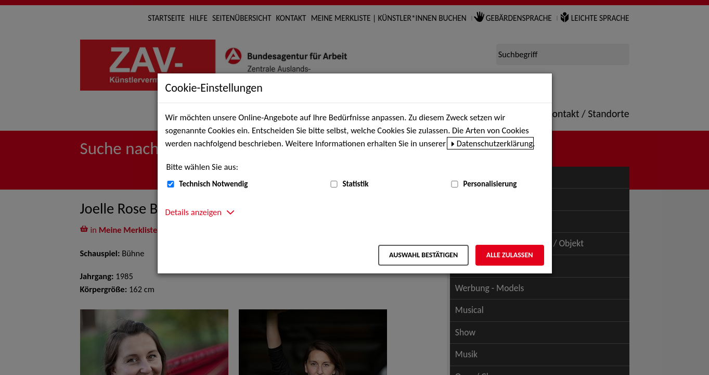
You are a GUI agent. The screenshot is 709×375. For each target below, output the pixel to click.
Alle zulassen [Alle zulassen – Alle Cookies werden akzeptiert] (509, 255)
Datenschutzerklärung (495, 143)
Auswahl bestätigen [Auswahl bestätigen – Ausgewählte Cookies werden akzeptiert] (423, 255)
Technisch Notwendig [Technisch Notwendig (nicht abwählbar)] (213, 184)
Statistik (355, 184)
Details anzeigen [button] (193, 212)
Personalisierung (490, 184)
